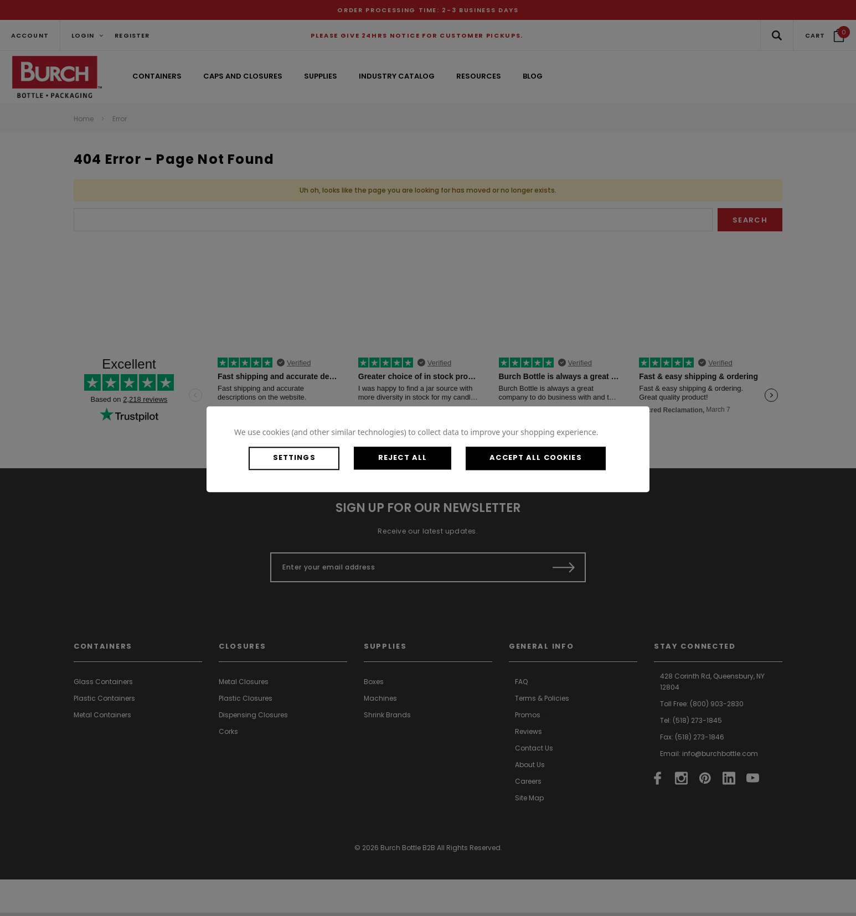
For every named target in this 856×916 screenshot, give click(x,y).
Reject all (414, 458)
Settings (298, 458)
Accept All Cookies (554, 458)
